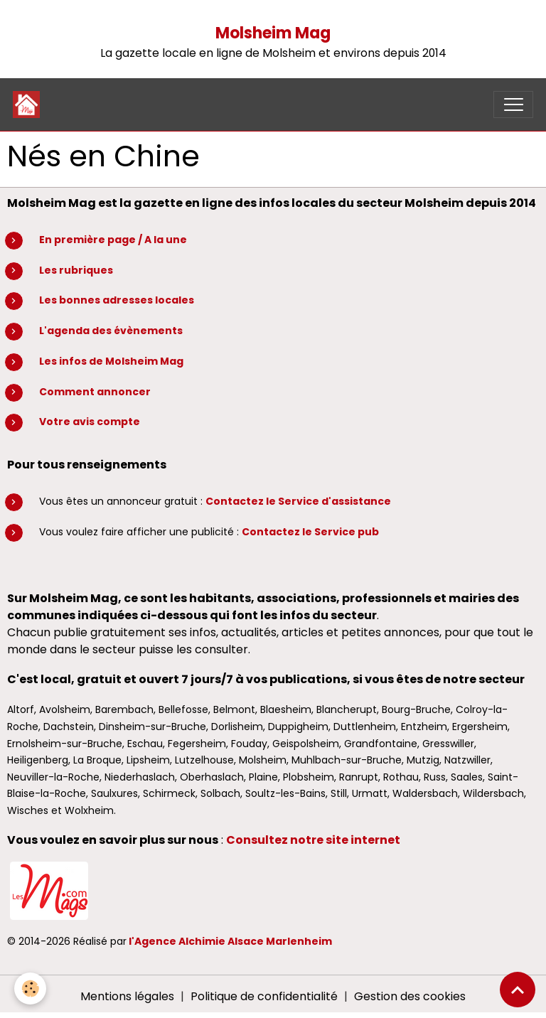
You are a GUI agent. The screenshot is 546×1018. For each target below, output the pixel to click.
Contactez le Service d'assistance (298, 501)
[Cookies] (30, 988)
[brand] (29, 104)
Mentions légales (127, 996)
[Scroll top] (517, 989)
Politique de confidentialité (264, 996)
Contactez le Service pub (310, 532)
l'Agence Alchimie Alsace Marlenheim (230, 941)
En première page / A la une (113, 239)
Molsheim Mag (273, 33)
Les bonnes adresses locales (116, 300)
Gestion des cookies (410, 996)
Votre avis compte (89, 421)
